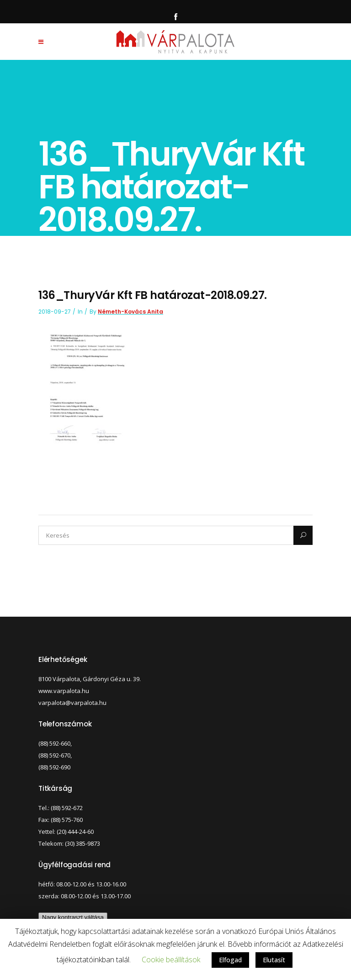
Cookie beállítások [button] (171, 960)
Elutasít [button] (274, 959)
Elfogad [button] (230, 959)
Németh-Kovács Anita (130, 311)
